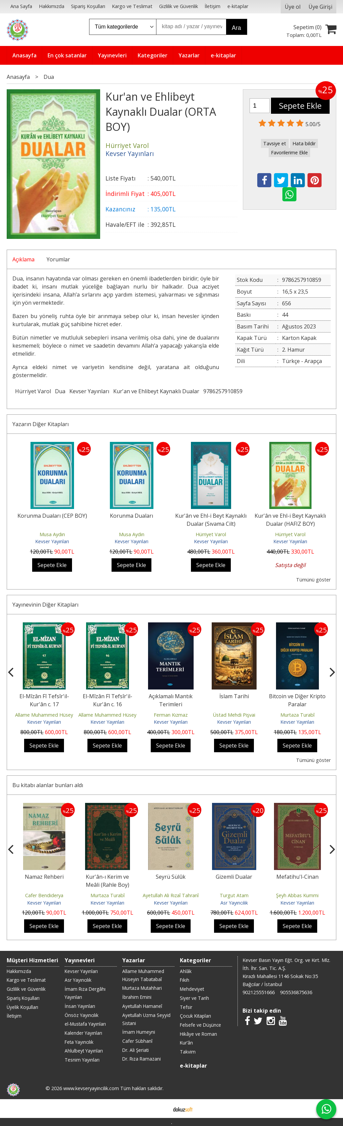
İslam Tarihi (234, 696)
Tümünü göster (313, 579)
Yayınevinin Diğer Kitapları (45, 604)
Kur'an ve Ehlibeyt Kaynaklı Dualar (156, 391)
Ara (236, 27)
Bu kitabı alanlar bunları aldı (47, 785)
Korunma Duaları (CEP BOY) (52, 515)
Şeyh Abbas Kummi (297, 895)
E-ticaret (161, 1108)
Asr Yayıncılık (234, 903)
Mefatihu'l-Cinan (297, 876)
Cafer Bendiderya (44, 895)
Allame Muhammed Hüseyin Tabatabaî (58, 715)
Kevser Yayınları (89, 391)
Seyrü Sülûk (171, 876)
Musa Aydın (52, 534)
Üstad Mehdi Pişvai (234, 715)
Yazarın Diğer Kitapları (40, 424)
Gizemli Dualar (234, 876)
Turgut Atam (234, 895)
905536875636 (296, 992)
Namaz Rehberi (44, 876)
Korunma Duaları (131, 515)
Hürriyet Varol (33, 391)
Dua (60, 391)
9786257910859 (223, 391)
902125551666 (259, 992)
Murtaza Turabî (297, 715)
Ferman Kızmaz (171, 715)
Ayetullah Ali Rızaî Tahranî (171, 895)
